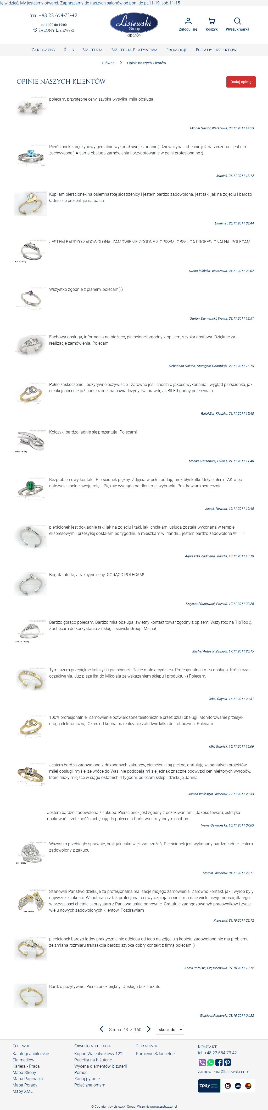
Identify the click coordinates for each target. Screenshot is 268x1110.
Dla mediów (23, 1059)
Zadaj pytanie (87, 1078)
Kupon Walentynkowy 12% (98, 1053)
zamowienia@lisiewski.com (223, 1071)
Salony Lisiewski (53, 30)
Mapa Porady (25, 1085)
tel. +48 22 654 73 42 (217, 1052)
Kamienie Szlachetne (155, 1053)
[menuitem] (43, 50)
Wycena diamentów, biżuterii (100, 1066)
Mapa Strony (24, 1072)
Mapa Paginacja (28, 1078)
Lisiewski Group (125, 1106)
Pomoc (80, 1072)
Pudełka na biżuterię (93, 1059)
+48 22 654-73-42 (53, 15)
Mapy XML (22, 1091)
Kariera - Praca (26, 1066)
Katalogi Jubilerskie (31, 1053)
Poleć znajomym (89, 1085)
